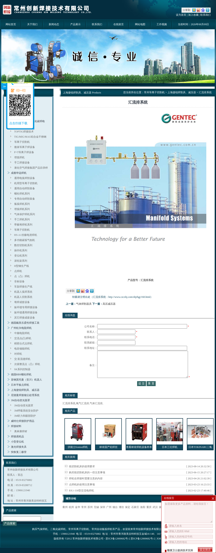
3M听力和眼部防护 (25, 415)
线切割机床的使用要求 (82, 475)
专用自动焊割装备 (24, 198)
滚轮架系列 (20, 260)
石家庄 (135, 515)
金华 (77, 515)
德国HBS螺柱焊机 (21, 374)
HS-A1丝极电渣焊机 (25, 234)
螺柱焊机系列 (22, 193)
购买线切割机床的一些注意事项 (87, 481)
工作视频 (162, 24)
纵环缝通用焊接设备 (26, 312)
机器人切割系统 (23, 296)
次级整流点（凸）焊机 (27, 364)
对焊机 (18, 353)
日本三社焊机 (169, 455)
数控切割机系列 (23, 245)
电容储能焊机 (22, 348)
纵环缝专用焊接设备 (26, 307)
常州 (83, 515)
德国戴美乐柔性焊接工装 (25, 322)
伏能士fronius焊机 (78, 455)
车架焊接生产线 (23, 286)
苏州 (90, 515)
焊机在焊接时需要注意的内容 (86, 487)
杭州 (71, 515)
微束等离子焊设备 (24, 147)
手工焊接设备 (22, 162)
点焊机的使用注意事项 (82, 493)
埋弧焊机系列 (22, 209)
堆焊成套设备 (22, 302)
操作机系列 (20, 250)
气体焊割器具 (84, 303)
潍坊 (121, 515)
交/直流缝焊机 (22, 358)
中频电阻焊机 (22, 333)
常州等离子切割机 (154, 92)
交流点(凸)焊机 (22, 338)
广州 (108, 515)
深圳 (102, 515)
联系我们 (205, 14)
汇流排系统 (69, 411)
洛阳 (142, 515)
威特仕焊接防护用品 (22, 421)
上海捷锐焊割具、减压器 (25, 389)
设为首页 (181, 14)
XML (159, 539)
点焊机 (18, 271)
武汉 (155, 515)
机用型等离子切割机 (26, 183)
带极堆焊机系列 (23, 224)
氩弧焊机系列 (22, 203)
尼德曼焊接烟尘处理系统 (25, 395)
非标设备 (19, 281)
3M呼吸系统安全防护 (26, 410)
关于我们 (32, 24)
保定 (127, 515)
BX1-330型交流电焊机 (81, 499)
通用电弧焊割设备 (24, 178)
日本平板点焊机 (20, 384)
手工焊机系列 (22, 219)
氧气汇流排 (82, 411)
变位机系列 (20, 255)
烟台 (115, 515)
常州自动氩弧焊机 (102, 529)
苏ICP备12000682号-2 (143, 539)
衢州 (65, 515)
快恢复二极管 (19, 452)
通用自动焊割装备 (24, 188)
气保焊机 (42, 529)
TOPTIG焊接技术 (24, 131)
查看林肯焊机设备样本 (139, 455)
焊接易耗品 (17, 436)
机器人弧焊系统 (23, 291)
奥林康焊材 (20, 431)
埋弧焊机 (19, 157)
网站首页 (11, 24)
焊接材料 (16, 426)
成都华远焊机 (19, 172)
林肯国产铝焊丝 (108, 455)
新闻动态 (54, 24)
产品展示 (75, 24)
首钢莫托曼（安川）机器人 (26, 379)
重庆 (149, 515)
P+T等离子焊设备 (24, 152)
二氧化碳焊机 (58, 529)
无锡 (96, 515)
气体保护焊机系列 (24, 214)
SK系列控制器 (22, 369)
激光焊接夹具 (19, 446)
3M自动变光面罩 (20, 400)
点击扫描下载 (18, 123)
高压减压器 (109, 303)
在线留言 (118, 24)
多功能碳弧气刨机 (24, 240)
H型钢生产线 (21, 265)
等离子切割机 (22, 141)
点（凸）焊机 (22, 276)
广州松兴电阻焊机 (21, 327)
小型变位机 (17, 441)
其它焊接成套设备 (24, 317)
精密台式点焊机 (23, 343)
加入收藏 (193, 14)
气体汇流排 (96, 411)
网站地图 (140, 24)
